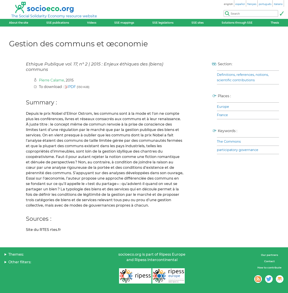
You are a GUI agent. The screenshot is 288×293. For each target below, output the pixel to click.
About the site (18, 22)
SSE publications (57, 22)
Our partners (269, 255)
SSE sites (197, 22)
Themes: (16, 254)
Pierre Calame (51, 80)
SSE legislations (162, 22)
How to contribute (269, 267)
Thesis (275, 22)
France (222, 115)
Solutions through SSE (237, 22)
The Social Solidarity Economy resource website (54, 16)
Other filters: (19, 262)
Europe (223, 107)
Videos (91, 22)
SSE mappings (124, 22)
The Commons (229, 142)
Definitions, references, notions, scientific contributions (243, 77)
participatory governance (237, 150)
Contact (269, 261)
